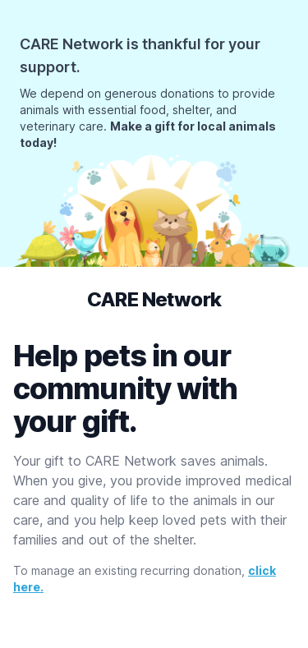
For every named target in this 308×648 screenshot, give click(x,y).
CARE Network (154, 299)
